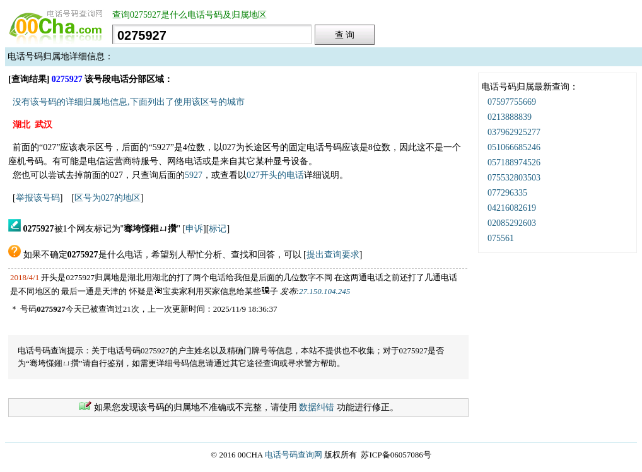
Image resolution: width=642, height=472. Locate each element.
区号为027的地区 (107, 198)
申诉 (194, 228)
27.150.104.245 (324, 291)
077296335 (507, 193)
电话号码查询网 (293, 454)
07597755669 (511, 102)
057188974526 (513, 162)
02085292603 (511, 223)
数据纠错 (316, 407)
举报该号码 (38, 198)
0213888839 (509, 117)
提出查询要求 (332, 254)
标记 (217, 228)
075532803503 (513, 177)
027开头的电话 (275, 175)
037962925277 (513, 132)
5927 (193, 175)
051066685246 (513, 147)
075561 (500, 238)
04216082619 (511, 208)
